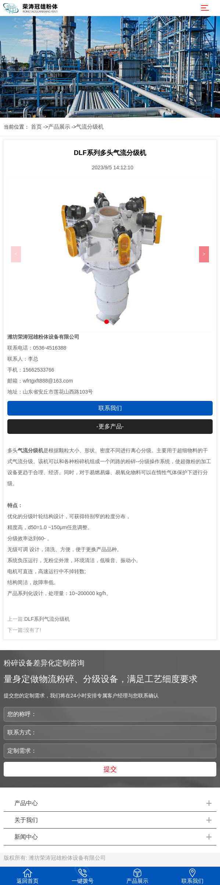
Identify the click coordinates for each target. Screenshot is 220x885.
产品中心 (26, 803)
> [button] (204, 254)
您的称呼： (22, 714)
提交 (110, 769)
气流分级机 (90, 126)
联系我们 (110, 408)
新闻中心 (26, 837)
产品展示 (59, 126)
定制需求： (22, 751)
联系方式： (22, 732)
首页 (36, 126)
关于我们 (26, 820)
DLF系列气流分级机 (47, 619)
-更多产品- (110, 426)
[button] (106, 322)
